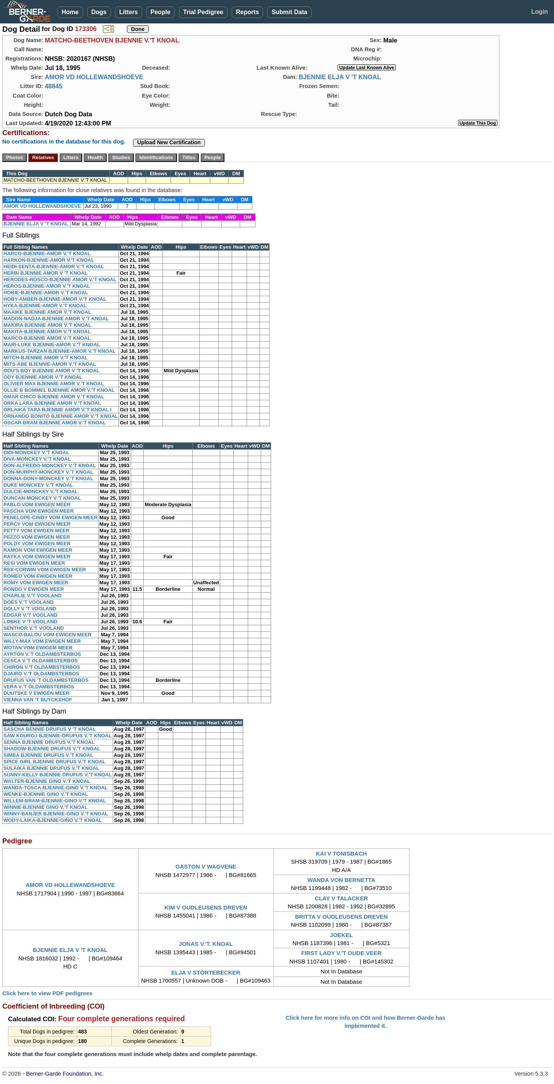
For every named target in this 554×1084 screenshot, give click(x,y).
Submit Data (289, 12)
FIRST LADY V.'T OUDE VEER (341, 953)
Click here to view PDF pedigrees (47, 993)
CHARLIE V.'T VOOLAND (32, 595)
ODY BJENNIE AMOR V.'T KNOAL (42, 377)
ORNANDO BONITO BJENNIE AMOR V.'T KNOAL (60, 416)
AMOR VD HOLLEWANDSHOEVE (94, 76)
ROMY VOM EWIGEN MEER (35, 582)
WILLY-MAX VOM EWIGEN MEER (42, 641)
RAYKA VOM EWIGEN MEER (36, 556)
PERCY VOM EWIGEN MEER (36, 524)
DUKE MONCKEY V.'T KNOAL (38, 485)
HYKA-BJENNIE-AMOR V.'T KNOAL (44, 305)
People (161, 12)
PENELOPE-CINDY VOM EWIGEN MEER (50, 517)
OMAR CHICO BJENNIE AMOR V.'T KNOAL (53, 396)
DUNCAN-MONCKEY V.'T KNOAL (42, 498)
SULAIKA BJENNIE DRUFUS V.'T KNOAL (51, 768)
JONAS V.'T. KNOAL (206, 944)
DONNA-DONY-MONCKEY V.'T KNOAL (48, 478)
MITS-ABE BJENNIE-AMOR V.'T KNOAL (49, 364)
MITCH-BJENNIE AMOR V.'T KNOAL (45, 357)
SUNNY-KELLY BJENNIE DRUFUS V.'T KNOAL (57, 775)
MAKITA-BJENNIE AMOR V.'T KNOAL (47, 331)
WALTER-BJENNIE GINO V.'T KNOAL (46, 781)
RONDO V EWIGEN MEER (33, 589)
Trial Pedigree (203, 12)
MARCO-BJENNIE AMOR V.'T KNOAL (47, 338)
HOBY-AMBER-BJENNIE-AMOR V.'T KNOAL (54, 299)
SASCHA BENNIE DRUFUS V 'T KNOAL (49, 729)
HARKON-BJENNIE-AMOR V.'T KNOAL (48, 260)
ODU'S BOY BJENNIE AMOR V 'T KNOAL (51, 370)
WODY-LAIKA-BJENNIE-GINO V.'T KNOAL (52, 820)
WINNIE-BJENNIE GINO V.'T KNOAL (45, 807)
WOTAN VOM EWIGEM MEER (37, 647)
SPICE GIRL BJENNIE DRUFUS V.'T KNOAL (54, 762)
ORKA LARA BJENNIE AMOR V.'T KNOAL (52, 403)
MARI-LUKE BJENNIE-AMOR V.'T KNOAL (51, 344)
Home (70, 12)
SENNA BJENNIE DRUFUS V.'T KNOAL (48, 742)
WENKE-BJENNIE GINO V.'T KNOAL (45, 794)
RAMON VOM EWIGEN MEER (37, 550)
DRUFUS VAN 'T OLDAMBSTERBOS (45, 680)
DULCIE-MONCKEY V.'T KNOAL (40, 491)
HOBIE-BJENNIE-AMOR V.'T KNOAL (45, 292)
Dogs (99, 12)
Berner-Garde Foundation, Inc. (65, 1073)
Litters (128, 12)
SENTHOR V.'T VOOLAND (33, 628)
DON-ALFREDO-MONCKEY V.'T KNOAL (49, 465)
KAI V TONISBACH (341, 853)
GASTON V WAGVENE (205, 866)
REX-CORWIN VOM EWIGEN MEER (44, 569)
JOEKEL (341, 935)
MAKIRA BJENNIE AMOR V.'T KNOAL (47, 325)
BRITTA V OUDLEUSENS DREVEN (341, 916)
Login (539, 11)
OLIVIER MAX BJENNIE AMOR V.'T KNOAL (53, 383)
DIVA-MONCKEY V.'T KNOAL (37, 459)
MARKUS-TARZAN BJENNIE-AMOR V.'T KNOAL (59, 351)
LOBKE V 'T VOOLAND (30, 621)
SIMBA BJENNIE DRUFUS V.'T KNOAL (48, 755)
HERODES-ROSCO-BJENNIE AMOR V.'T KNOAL (59, 279)
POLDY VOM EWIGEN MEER (36, 543)
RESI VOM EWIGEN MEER (34, 563)
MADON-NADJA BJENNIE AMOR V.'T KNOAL (56, 318)
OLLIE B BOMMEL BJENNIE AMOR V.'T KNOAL (59, 390)
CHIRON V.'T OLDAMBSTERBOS (41, 667)
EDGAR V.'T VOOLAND (30, 615)
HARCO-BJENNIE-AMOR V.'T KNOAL (47, 253)
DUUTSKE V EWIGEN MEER (36, 693)
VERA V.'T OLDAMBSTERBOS (38, 687)
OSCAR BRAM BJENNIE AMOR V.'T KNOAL (54, 422)
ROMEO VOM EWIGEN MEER (37, 576)
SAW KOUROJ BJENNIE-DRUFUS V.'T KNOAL (57, 735)
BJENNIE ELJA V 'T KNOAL (340, 76)
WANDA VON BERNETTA (341, 880)
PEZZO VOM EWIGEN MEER (36, 537)
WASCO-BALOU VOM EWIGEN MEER (47, 634)
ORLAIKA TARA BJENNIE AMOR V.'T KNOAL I (57, 409)
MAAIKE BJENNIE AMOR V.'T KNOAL (47, 312)
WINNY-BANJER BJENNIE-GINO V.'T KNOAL (55, 814)
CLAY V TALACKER (341, 898)
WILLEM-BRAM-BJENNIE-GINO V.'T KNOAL (54, 801)
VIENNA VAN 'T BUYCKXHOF (37, 700)
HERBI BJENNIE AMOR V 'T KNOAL (45, 273)
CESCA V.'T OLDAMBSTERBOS (40, 660)
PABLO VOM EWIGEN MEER (36, 504)
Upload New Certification (169, 142)
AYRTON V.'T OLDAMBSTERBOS (42, 654)
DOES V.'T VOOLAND (28, 602)
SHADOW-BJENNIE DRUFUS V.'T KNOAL (51, 748)
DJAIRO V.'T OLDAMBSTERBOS (41, 673)
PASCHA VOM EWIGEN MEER (38, 511)
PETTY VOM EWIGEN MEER (36, 530)
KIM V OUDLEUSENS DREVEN (205, 907)
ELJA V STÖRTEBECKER (205, 972)
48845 (53, 86)
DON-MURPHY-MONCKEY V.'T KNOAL (48, 472)
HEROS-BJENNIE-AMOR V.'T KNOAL (46, 286)
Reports (247, 12)
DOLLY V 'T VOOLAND (29, 608)
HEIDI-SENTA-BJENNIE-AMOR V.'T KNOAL (53, 266)
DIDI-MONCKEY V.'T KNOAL (36, 452)
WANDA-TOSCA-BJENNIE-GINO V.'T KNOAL (55, 788)
